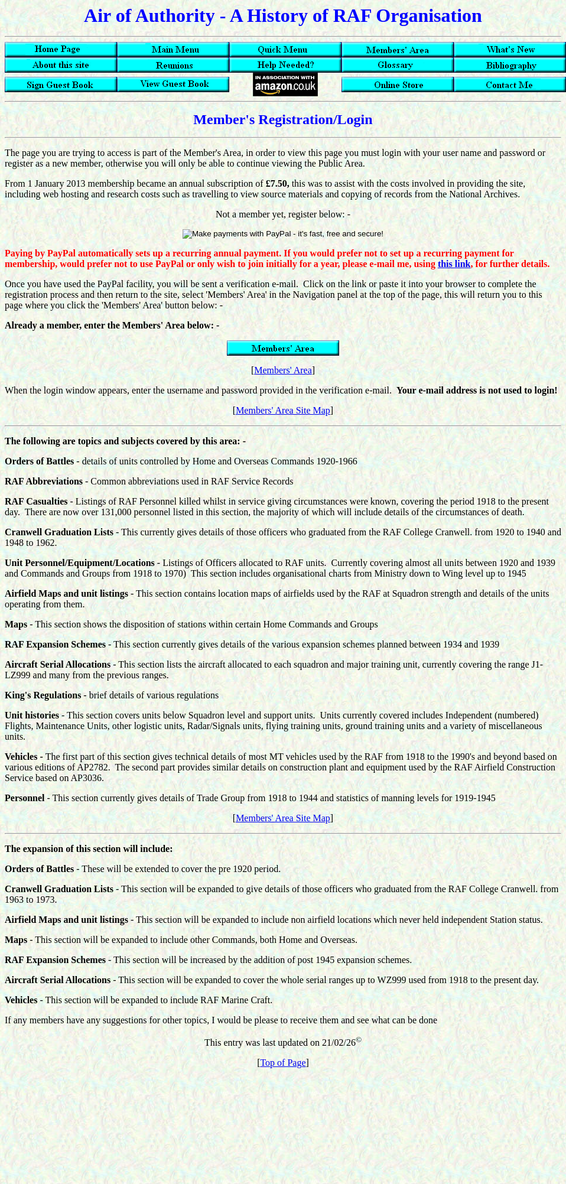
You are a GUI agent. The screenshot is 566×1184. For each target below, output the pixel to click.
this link (454, 264)
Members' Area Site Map (283, 410)
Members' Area (283, 370)
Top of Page (282, 1063)
